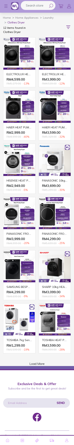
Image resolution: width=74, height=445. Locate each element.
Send (61, 403)
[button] (4, 6)
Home (7, 17)
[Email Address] (36, 403)
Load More (37, 364)
